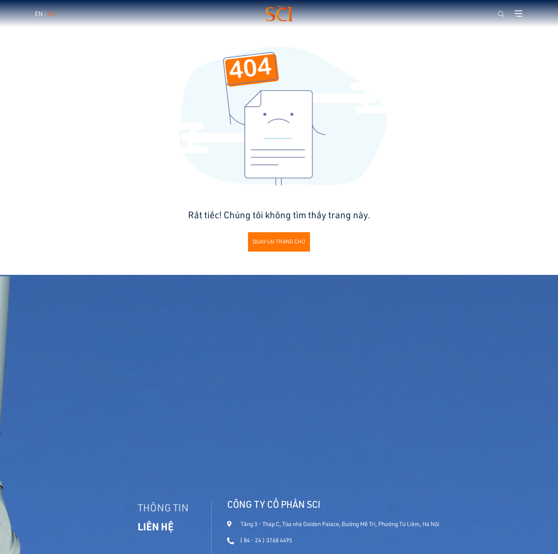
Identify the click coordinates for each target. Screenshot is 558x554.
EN (39, 13)
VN (51, 13)
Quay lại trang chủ (279, 241)
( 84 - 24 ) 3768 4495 (259, 540)
